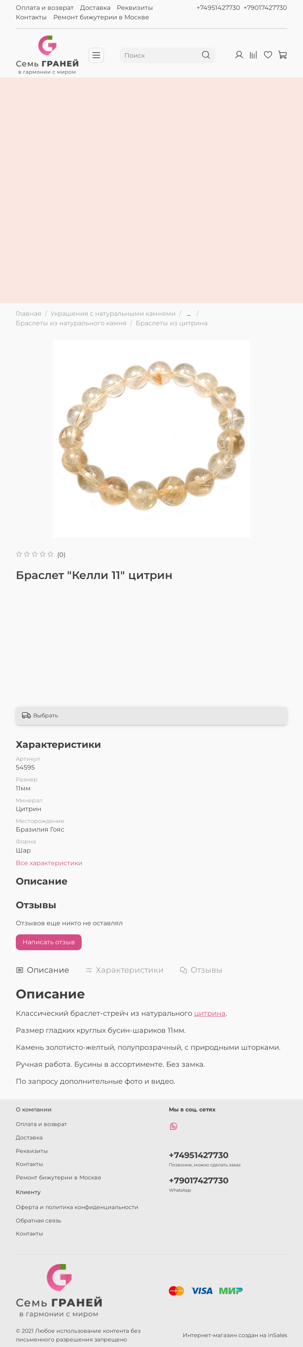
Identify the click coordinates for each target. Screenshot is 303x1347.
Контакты (31, 17)
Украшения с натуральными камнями (113, 313)
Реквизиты (135, 7)
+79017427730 (265, 7)
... (189, 313)
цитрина (210, 1013)
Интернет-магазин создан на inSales (235, 1335)
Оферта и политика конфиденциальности (77, 1207)
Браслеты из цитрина (172, 323)
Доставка (95, 7)
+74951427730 (218, 7)
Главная (28, 313)
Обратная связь (38, 1220)
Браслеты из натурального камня (71, 323)
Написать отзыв (48, 942)
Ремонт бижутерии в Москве (101, 17)
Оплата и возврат (45, 7)
